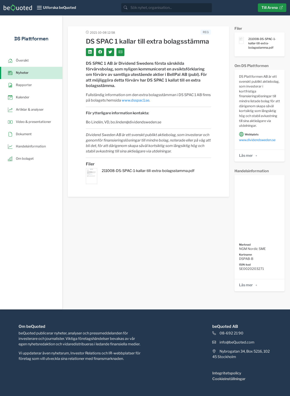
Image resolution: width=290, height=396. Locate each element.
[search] (171, 7)
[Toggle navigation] (56, 8)
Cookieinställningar (229, 379)
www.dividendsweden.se (257, 140)
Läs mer (248, 155)
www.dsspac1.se (135, 100)
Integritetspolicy (226, 373)
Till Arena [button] (272, 7)
